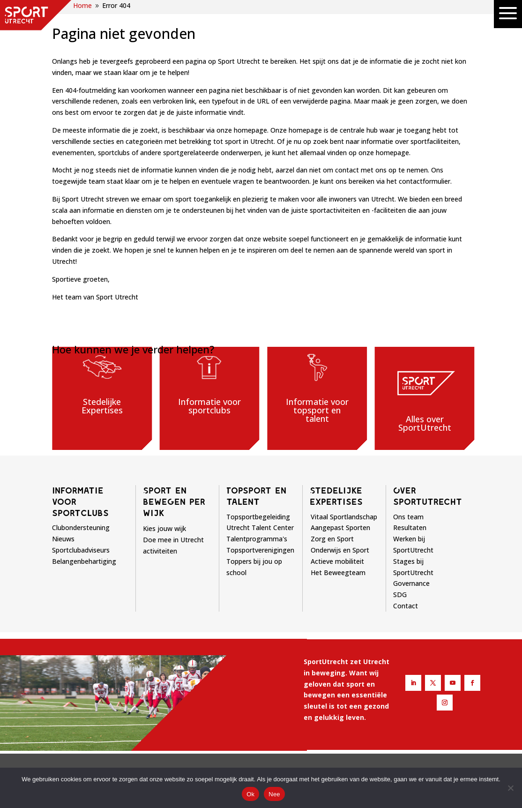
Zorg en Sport (332, 538)
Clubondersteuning (81, 527)
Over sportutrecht (427, 496)
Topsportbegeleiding (258, 516)
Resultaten (409, 527)
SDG (400, 594)
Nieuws (63, 538)
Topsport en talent (256, 496)
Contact (405, 605)
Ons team (408, 516)
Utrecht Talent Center (260, 527)
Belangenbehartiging (84, 561)
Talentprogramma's (256, 538)
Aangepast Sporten (340, 527)
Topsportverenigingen (260, 550)
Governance (411, 583)
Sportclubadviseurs (81, 550)
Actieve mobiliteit (337, 561)
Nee (274, 794)
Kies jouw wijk (164, 528)
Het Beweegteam (338, 572)
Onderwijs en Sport (340, 550)
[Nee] (510, 788)
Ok (250, 794)
